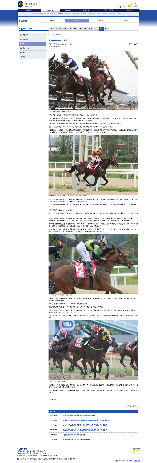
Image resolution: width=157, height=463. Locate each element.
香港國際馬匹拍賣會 (94, 13)
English (124, 6)
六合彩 (135, 7)
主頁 (118, 6)
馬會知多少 (130, 10)
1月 (80, 29)
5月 (60, 29)
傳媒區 (126, 21)
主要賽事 (67, 13)
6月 (56, 29)
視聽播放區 (75, 13)
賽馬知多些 (121, 13)
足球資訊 (68, 10)
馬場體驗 (29, 10)
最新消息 (52, 21)
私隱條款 (60, 459)
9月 (101, 29)
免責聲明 (66, 459)
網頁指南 (39, 459)
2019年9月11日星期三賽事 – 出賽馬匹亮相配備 (79, 415)
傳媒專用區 (33, 459)
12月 (85, 29)
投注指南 (112, 13)
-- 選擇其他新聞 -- (56, 34)
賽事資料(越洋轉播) (49, 13)
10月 (96, 29)
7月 (51, 29)
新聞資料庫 (76, 21)
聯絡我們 (25, 459)
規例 (44, 459)
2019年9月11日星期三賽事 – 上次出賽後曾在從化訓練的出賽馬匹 (85, 425)
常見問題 (19, 459)
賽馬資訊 (50, 10)
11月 (90, 29)
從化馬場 (105, 13)
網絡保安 (72, 459)
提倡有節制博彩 (51, 459)
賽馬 (134, 3)
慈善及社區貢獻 (108, 10)
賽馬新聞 (60, 13)
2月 (75, 29)
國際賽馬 (83, 13)
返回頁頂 (53, 399)
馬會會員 (86, 10)
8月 (106, 29)
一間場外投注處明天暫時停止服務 (74, 435)
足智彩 (135, 5)
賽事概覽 (101, 21)
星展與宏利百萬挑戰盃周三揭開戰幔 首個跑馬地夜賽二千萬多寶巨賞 (86, 420)
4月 (65, 29)
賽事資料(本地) (37, 13)
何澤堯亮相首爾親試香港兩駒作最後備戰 (76, 439)
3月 (70, 29)
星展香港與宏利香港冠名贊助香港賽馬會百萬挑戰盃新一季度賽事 (85, 430)
